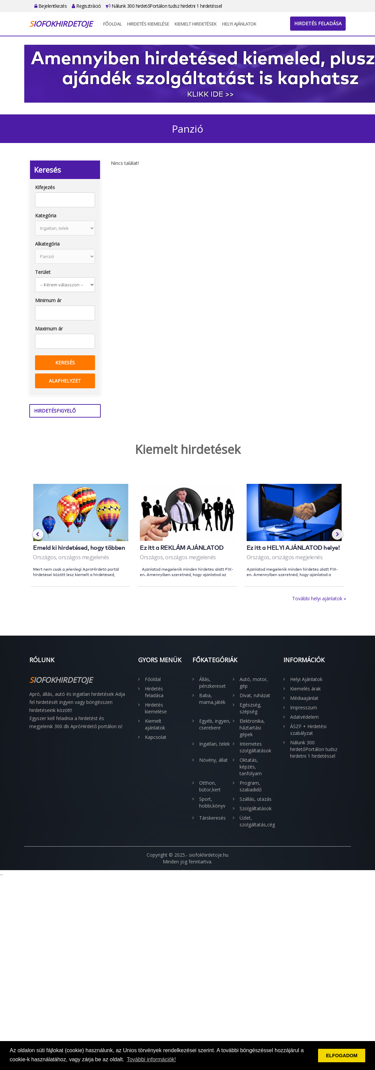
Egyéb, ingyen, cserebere (214, 724)
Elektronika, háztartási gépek (252, 728)
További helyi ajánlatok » (319, 598)
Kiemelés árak (305, 688)
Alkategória (47, 244)
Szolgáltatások (256, 808)
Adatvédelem (304, 717)
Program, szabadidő (250, 786)
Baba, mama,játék (212, 698)
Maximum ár (49, 328)
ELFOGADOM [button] (341, 1055)
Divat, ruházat (255, 695)
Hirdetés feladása (318, 23)
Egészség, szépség (250, 708)
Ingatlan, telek (214, 744)
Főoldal (112, 24)
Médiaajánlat (304, 698)
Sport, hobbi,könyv (212, 802)
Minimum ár (48, 300)
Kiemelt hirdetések (196, 24)
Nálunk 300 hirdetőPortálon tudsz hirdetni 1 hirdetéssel (164, 6)
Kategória (45, 215)
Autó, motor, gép (254, 682)
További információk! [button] (151, 1059)
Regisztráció (86, 6)
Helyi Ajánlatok (239, 24)
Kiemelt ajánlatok (155, 724)
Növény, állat (213, 760)
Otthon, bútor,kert (210, 786)
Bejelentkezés (50, 6)
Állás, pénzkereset (212, 682)
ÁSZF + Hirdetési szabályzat (308, 729)
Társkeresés (212, 818)
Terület (43, 272)
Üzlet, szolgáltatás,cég (256, 821)
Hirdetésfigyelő (55, 410)
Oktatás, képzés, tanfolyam (251, 767)
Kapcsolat (155, 737)
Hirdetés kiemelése (148, 24)
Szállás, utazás (256, 799)
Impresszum (303, 707)
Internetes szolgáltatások (255, 747)
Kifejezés (45, 187)
